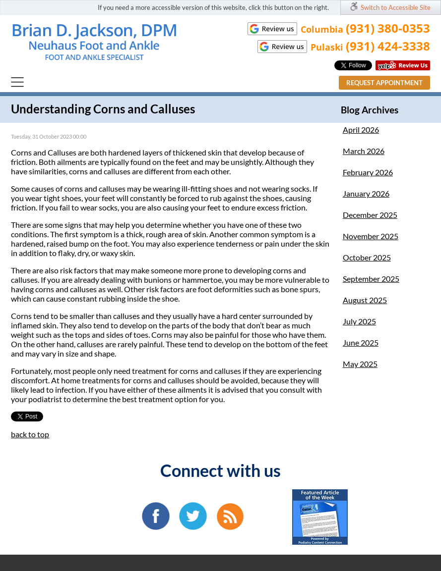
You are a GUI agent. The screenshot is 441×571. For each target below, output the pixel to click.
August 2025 (365, 300)
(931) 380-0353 (388, 28)
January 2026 (366, 193)
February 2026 (368, 172)
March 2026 (363, 151)
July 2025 (359, 321)
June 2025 (360, 342)
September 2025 (371, 278)
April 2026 (361, 129)
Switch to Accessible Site (396, 7)
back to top (30, 434)
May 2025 (360, 363)
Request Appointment (384, 83)
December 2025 (370, 214)
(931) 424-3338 (388, 46)
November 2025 (370, 236)
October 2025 (367, 257)
